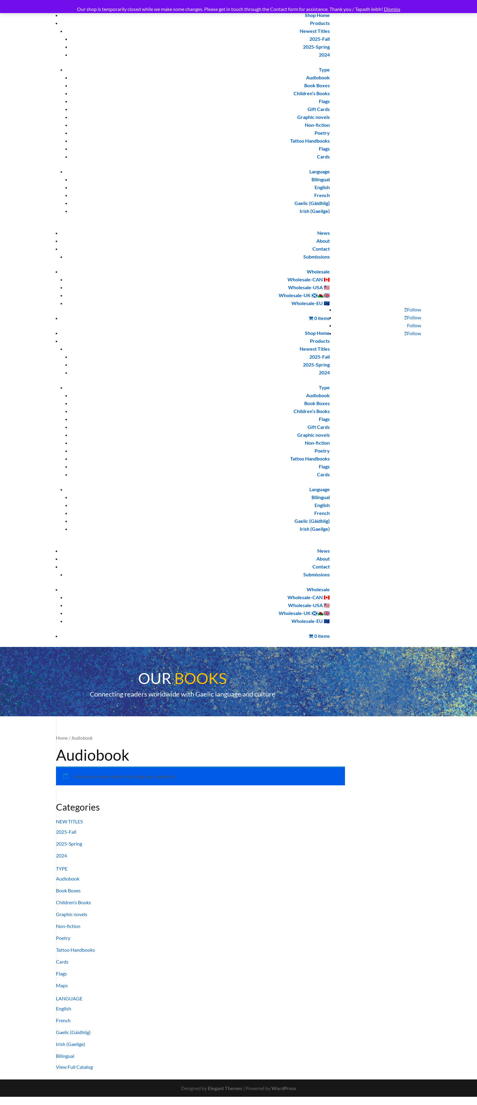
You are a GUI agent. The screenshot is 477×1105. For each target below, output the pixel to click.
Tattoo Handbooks (310, 141)
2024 (324, 54)
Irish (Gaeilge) (315, 211)
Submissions (316, 256)
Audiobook (318, 77)
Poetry (322, 133)
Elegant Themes (225, 1088)
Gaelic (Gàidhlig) (312, 203)
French (322, 195)
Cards (323, 156)
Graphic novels (313, 117)
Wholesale (318, 271)
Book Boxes (317, 85)
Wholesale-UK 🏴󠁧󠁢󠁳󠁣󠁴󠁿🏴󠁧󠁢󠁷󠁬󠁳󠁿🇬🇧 (304, 295)
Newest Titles (315, 31)
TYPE (62, 868)
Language (319, 171)
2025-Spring (316, 47)
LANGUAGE (69, 998)
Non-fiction (317, 125)
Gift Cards (319, 109)
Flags (324, 101)
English (322, 187)
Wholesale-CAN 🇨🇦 (308, 279)
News (323, 233)
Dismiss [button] (392, 9)
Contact (321, 249)
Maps (62, 985)
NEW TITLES (69, 821)
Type (324, 69)
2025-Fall (319, 39)
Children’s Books (312, 93)
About (323, 241)
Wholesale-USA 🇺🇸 (309, 287)
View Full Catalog (74, 1067)
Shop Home (317, 15)
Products (320, 23)
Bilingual (321, 179)
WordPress (283, 1088)
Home (62, 738)
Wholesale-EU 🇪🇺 (310, 303)
